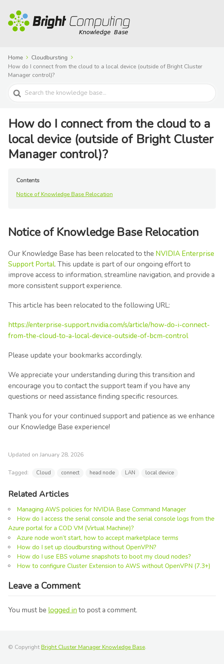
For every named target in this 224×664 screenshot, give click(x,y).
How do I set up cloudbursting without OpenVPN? (86, 547)
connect (70, 472)
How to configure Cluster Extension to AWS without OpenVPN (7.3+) (114, 566)
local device (159, 472)
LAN (130, 472)
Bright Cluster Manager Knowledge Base (93, 647)
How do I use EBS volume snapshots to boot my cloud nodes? (104, 557)
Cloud (43, 472)
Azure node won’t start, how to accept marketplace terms (97, 538)
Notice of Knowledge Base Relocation (64, 194)
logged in (62, 610)
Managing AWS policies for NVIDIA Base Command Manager (101, 509)
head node (102, 472)
